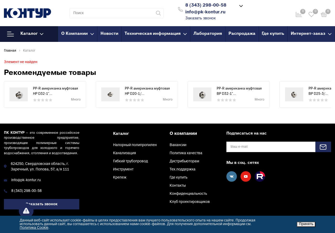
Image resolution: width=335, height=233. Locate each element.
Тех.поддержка (183, 169)
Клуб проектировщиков (190, 202)
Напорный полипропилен (135, 145)
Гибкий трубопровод (130, 161)
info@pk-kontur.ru (26, 180)
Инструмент (123, 169)
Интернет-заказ (311, 34)
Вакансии (178, 145)
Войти (256, 8)
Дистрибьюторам (184, 161)
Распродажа (241, 34)
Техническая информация (156, 34)
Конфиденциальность (188, 194)
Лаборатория (207, 34)
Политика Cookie (34, 228)
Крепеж (119, 177)
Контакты (178, 185)
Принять (306, 224)
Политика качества (186, 153)
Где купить (273, 34)
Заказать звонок (200, 18)
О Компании (77, 34)
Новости (109, 34)
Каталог (25, 34)
